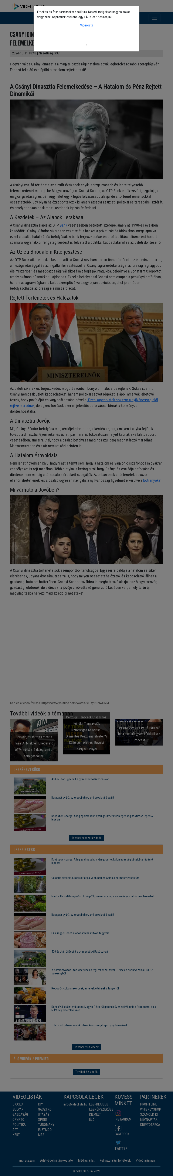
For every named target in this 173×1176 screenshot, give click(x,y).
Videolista (86, 25)
